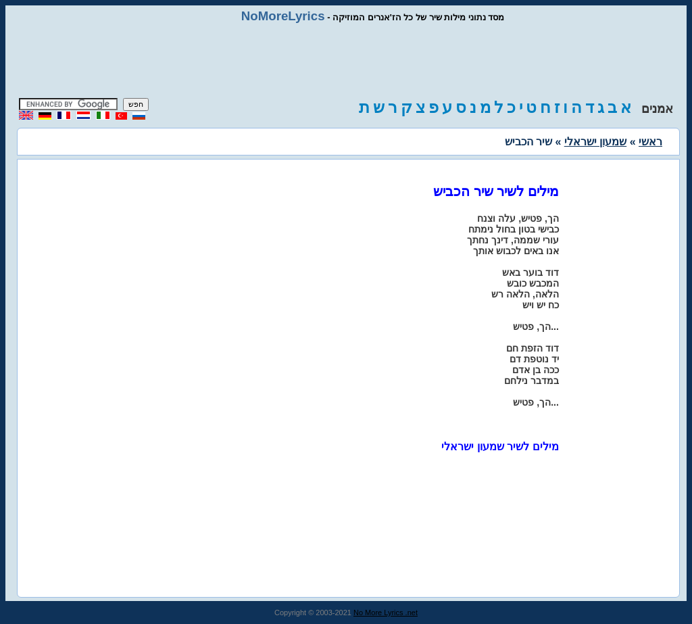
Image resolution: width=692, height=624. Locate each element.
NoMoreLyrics (283, 16)
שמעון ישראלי (595, 141)
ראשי (650, 141)
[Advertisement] (346, 60)
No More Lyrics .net (385, 612)
